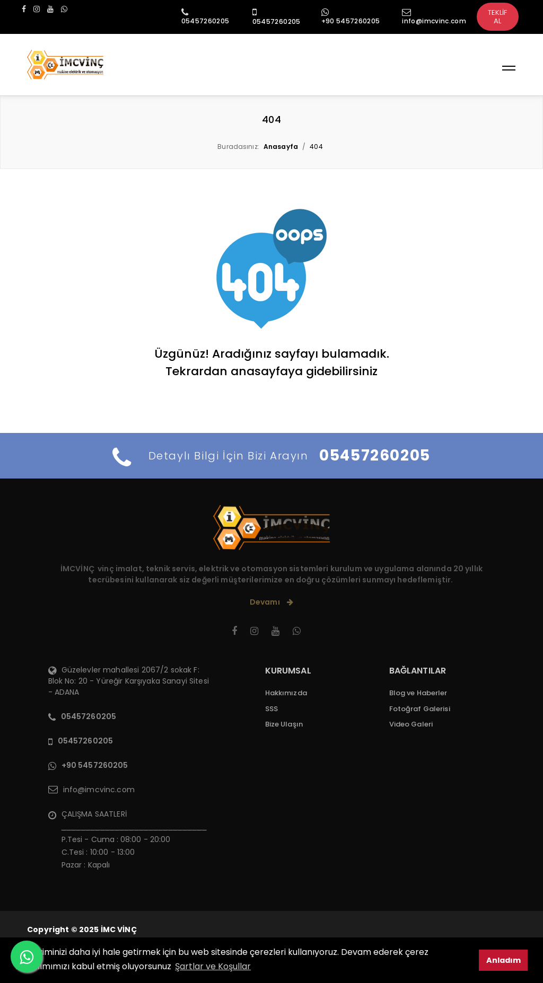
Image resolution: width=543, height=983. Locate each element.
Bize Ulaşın (284, 724)
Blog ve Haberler (418, 693)
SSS (271, 709)
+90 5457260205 (350, 20)
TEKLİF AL (497, 16)
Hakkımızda (286, 693)
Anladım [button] (503, 960)
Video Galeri (411, 724)
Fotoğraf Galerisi (419, 709)
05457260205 (205, 20)
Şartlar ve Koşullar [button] (213, 966)
